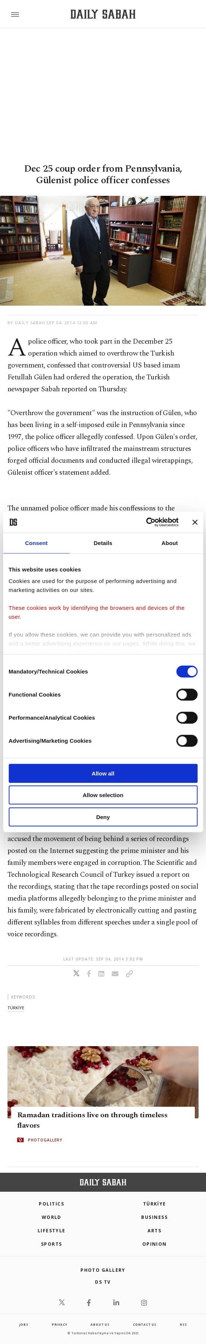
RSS (183, 1324)
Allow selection (103, 795)
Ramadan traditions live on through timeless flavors (92, 1120)
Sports (51, 1244)
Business (154, 1217)
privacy (59, 1324)
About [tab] (170, 542)
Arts (154, 1230)
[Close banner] (194, 522)
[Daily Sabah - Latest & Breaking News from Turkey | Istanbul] (103, 14)
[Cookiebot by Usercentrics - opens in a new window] (145, 522)
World (51, 1217)
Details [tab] (103, 542)
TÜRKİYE (154, 1204)
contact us (144, 1324)
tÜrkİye (15, 1007)
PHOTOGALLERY (45, 1140)
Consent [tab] (36, 542)
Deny (103, 816)
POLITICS (51, 1204)
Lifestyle (52, 1230)
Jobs (23, 1324)
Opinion (154, 1244)
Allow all (103, 773)
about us (100, 1324)
